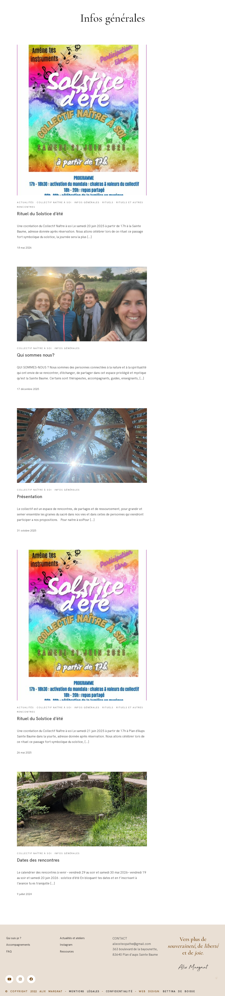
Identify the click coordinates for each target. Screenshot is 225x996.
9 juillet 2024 (24, 894)
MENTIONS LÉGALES (84, 991)
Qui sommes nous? (36, 355)
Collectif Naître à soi (54, 202)
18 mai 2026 (24, 247)
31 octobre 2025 (26, 530)
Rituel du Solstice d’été (40, 214)
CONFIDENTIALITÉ (119, 991)
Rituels (107, 202)
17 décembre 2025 (28, 389)
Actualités (25, 202)
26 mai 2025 (24, 752)
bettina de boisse (179, 991)
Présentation (29, 496)
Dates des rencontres (38, 860)
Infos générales (87, 202)
